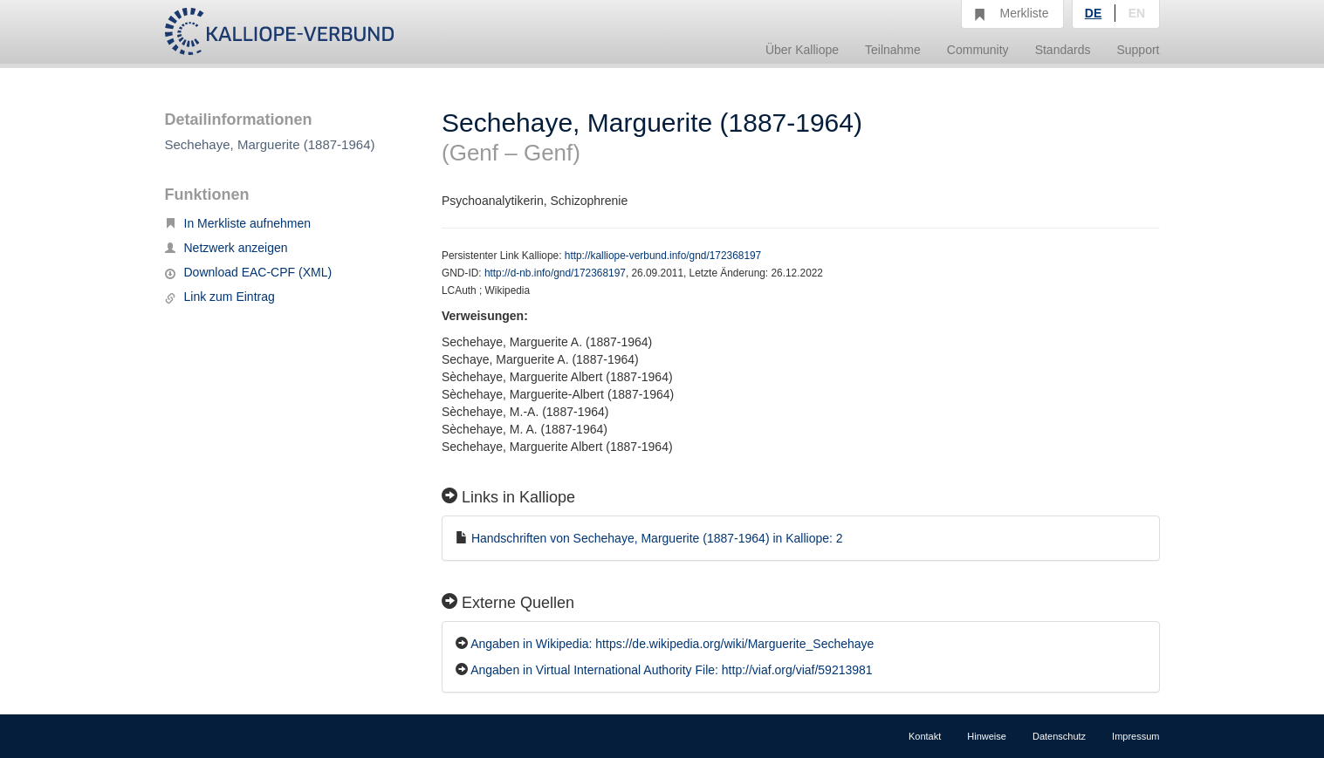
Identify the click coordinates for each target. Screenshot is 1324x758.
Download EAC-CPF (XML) (249, 272)
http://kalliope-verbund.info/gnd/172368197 (663, 255)
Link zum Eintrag (220, 297)
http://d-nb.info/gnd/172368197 (555, 273)
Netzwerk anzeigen (226, 248)
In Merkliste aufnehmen (238, 223)
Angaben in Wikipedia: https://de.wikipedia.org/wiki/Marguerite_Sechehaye (672, 644)
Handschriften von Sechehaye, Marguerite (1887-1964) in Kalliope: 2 (657, 538)
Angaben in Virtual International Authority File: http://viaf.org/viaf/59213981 (671, 670)
